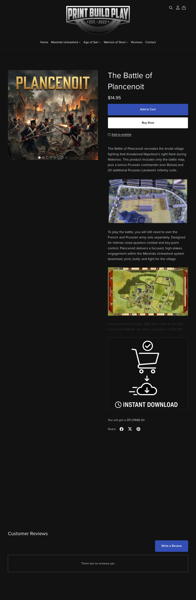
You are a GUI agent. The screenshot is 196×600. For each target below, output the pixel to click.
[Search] (171, 8)
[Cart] (185, 8)
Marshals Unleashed (66, 42)
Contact (150, 42)
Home (44, 42)
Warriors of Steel (116, 42)
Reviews (136, 42)
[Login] (178, 7)
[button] (12, 118)
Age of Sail (92, 42)
